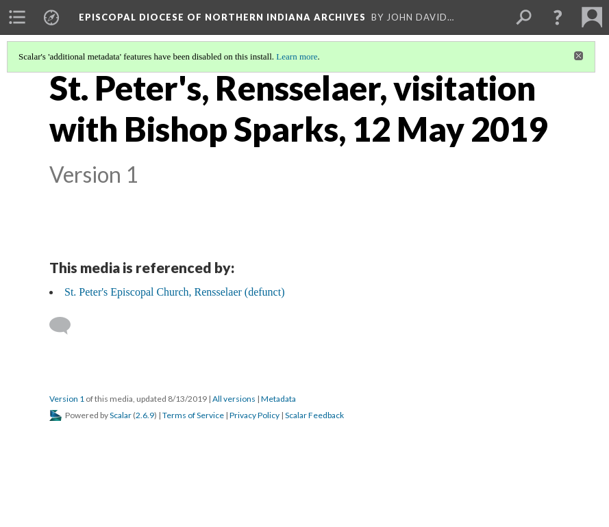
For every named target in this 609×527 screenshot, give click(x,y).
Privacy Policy (254, 415)
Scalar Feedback (314, 415)
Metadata (278, 399)
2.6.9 (145, 415)
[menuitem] (17, 17)
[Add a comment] (66, 326)
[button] (557, 17)
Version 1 (66, 399)
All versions (234, 399)
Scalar (121, 415)
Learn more (296, 56)
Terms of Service (193, 415)
